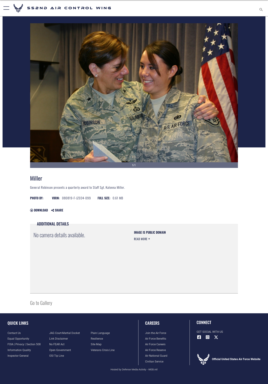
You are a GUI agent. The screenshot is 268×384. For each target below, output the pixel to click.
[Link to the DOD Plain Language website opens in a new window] (100, 333)
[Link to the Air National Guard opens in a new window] (156, 355)
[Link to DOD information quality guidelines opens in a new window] (19, 350)
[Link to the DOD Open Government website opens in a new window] (60, 350)
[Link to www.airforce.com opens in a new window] (155, 333)
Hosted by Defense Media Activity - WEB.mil (134, 369)
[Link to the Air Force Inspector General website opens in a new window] (18, 355)
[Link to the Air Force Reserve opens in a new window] (155, 350)
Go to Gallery (41, 302)
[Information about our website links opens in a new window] (58, 338)
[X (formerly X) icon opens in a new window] (216, 337)
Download (39, 210)
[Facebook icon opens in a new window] (199, 337)
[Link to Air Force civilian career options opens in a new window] (154, 361)
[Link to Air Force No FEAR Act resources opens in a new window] (56, 344)
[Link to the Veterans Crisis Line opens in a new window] (103, 350)
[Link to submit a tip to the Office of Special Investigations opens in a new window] (56, 355)
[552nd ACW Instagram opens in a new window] (207, 337)
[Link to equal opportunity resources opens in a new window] (18, 338)
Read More (141, 239)
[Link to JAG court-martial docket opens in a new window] (64, 333)
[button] (5, 8)
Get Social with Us (210, 331)
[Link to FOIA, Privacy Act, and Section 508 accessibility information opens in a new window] (24, 344)
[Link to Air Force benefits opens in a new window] (155, 338)
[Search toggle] (262, 8)
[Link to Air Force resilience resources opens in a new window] (97, 338)
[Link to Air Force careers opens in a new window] (155, 344)
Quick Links (18, 323)
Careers (152, 323)
